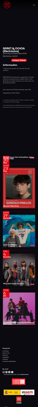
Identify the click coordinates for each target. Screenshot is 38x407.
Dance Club (6, 353)
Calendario (6, 357)
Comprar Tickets (19, 60)
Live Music (6, 351)
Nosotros (5, 355)
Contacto (5, 359)
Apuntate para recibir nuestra (16, 374)
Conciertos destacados (9, 361)
